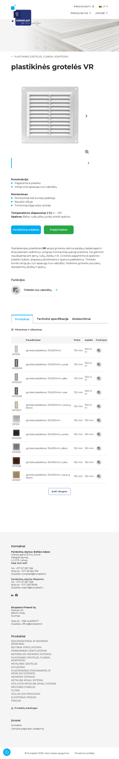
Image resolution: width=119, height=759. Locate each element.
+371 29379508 (29, 584)
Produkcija (81, 13)
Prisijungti (84, 6)
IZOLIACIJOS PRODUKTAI (25, 694)
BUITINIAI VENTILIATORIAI (26, 647)
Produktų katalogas (24, 708)
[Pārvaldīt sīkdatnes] (7, 752)
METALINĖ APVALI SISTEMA (27, 680)
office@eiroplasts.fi (32, 624)
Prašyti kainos (59, 229)
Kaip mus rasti (19, 563)
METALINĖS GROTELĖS (24, 663)
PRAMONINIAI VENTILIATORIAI (29, 650)
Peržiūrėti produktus (26, 229)
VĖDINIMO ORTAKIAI (23, 676)
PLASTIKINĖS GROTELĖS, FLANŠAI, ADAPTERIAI (41, 56)
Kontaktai (16, 725)
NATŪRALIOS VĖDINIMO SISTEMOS (31, 654)
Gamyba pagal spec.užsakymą (27, 728)
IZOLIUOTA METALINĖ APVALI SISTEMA (33, 683)
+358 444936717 (30, 621)
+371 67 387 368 (24, 582)
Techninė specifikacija (52, 319)
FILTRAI (15, 690)
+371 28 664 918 (29, 571)
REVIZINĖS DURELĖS (23, 687)
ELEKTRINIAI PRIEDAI (23, 697)
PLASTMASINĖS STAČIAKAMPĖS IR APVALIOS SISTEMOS (31, 672)
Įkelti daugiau (59, 491)
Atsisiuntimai (81, 319)
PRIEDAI (16, 700)
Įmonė (102, 13)
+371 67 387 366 (24, 568)
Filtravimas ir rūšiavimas (26, 329)
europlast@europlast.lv (34, 574)
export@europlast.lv (32, 587)
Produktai (22, 319)
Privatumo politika (84, 753)
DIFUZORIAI (18, 667)
